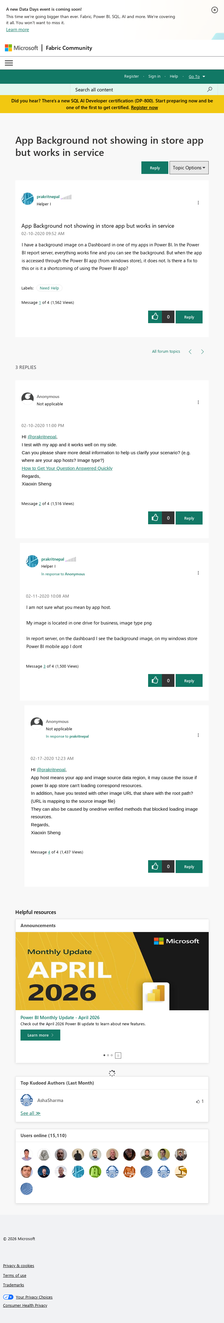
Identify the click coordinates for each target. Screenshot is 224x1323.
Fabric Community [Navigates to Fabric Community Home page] (69, 47)
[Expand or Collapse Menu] (9, 63)
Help (174, 76)
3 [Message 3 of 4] (44, 666)
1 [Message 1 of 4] (40, 302)
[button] (154, 167)
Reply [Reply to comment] (189, 518)
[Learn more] (40, 1035)
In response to (63, 573)
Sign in (154, 76)
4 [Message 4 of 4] (49, 851)
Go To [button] (194, 76)
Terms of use (14, 1275)
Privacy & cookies (18, 1265)
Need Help (49, 288)
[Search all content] (144, 89)
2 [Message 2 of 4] (40, 503)
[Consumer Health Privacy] (112, 1305)
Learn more (17, 29)
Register (131, 76)
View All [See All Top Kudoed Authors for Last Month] (31, 1113)
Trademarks (13, 1284)
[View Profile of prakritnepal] (48, 196)
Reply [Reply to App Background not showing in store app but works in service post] (189, 316)
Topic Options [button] (187, 167)
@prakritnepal (42, 436)
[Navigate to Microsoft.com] (21, 47)
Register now (144, 107)
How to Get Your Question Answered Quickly (67, 468)
